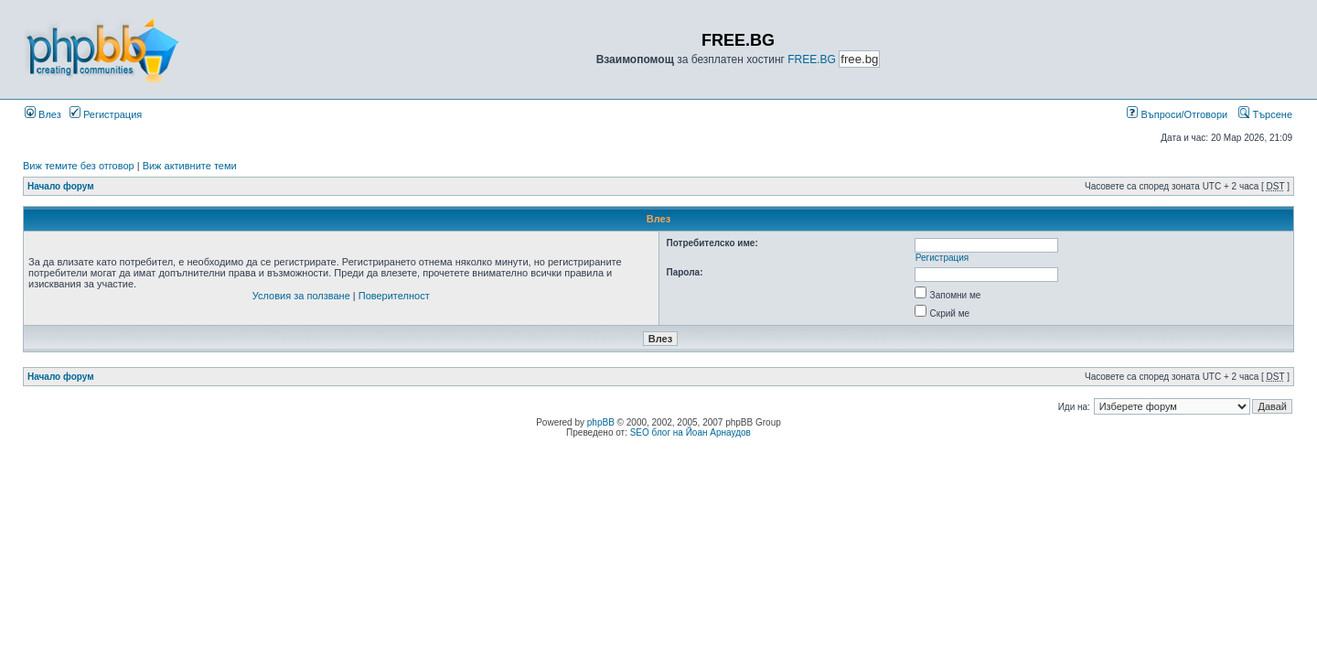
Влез (43, 114)
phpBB (601, 422)
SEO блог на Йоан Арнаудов (690, 432)
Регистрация (106, 114)
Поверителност (394, 295)
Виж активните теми (190, 165)
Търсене (1265, 114)
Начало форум (60, 186)
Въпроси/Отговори (1177, 114)
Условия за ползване (301, 295)
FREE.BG (811, 59)
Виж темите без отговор (78, 165)
